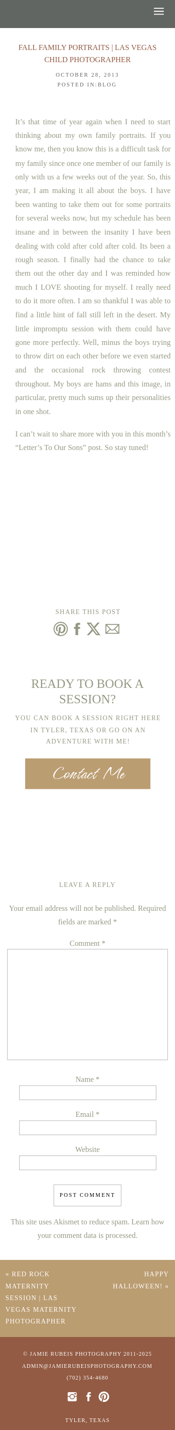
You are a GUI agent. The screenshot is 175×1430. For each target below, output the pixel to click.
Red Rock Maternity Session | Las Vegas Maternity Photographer (41, 1298)
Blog (107, 85)
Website (87, 1150)
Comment (87, 943)
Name (87, 1079)
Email (87, 1114)
